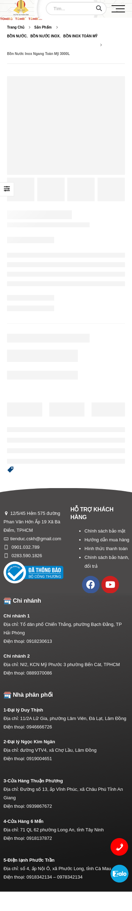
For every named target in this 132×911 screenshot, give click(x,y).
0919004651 (39, 758)
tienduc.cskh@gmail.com (35, 538)
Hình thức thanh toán (105, 548)
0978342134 (69, 877)
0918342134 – (41, 877)
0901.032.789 (24, 547)
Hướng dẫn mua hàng (106, 539)
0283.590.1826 (26, 555)
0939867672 (39, 806)
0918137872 (39, 838)
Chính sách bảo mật (104, 531)
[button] (10, 470)
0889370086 (39, 673)
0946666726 (39, 727)
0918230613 (39, 641)
